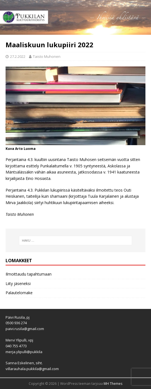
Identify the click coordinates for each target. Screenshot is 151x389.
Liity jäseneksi (18, 283)
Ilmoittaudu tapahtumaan (29, 274)
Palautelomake (19, 292)
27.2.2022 (17, 56)
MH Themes (113, 383)
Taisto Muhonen (46, 56)
